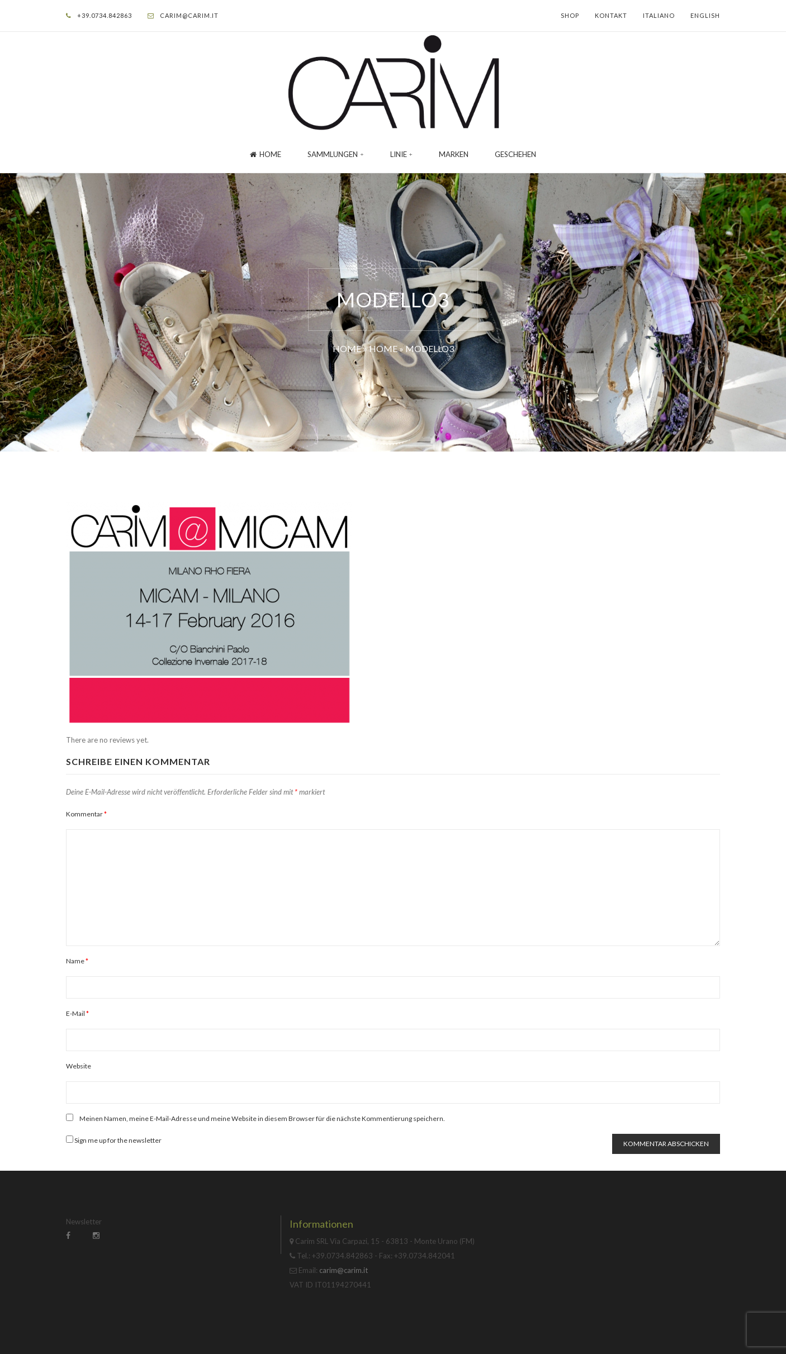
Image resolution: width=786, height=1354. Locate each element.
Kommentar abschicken (666, 1143)
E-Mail (77, 1013)
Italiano (659, 15)
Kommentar (86, 814)
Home (265, 154)
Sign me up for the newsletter (114, 1140)
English (705, 15)
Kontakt (611, 15)
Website (78, 1066)
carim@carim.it (189, 15)
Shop (570, 15)
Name (77, 961)
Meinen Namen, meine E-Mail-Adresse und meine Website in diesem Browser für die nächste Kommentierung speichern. (262, 1118)
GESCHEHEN (515, 154)
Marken (453, 154)
